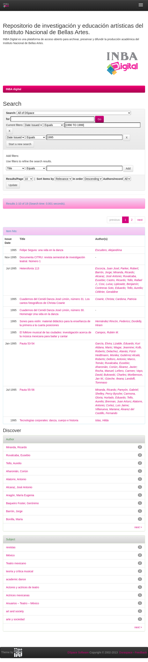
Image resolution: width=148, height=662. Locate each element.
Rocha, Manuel (104, 370)
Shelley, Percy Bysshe (108, 393)
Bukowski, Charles (115, 374)
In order (78, 178)
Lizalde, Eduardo (123, 343)
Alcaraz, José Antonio (108, 276)
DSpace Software (78, 652)
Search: (11, 112)
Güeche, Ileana (114, 378)
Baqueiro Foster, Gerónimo (22, 503)
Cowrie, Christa (104, 299)
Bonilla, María (14, 519)
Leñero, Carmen (125, 370)
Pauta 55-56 (27, 389)
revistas (10, 547)
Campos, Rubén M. (107, 332)
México (10, 555)
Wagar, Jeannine (124, 347)
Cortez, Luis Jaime (117, 405)
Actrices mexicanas (18, 595)
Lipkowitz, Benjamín (126, 284)
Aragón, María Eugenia (20, 495)
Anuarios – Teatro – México (22, 603)
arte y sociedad (15, 619)
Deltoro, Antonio (116, 359)
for (8, 119)
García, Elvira (103, 343)
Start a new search (20, 144)
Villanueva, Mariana (107, 409)
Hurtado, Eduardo (115, 397)
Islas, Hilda (101, 420)
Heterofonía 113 (29, 268)
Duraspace (125, 652)
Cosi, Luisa (105, 284)
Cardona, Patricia (125, 299)
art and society (15, 611)
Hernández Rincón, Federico (112, 321)
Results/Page (14, 178)
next (140, 219)
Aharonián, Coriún (106, 366)
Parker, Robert (129, 268)
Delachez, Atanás (117, 351)
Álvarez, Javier (128, 366)
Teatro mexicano (16, 563)
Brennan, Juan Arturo (118, 401)
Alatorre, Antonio (16, 479)
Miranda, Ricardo (123, 272)
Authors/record (113, 178)
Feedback (141, 652)
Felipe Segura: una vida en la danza (41, 250)
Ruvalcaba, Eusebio (117, 363)
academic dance (16, 579)
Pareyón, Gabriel (127, 389)
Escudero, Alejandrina (108, 250)
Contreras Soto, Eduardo (110, 287)
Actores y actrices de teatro (22, 587)
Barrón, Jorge (103, 272)
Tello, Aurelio (135, 287)
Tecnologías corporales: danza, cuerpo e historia (49, 420)
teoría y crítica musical (19, 571)
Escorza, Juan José (107, 268)
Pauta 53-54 (27, 343)
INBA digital (13, 89)
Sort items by (45, 178)
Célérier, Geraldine (106, 291)
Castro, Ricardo (116, 280)
